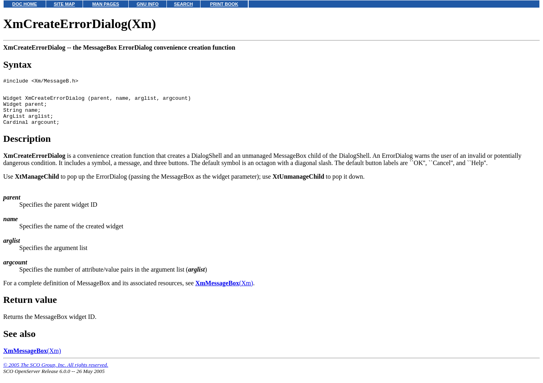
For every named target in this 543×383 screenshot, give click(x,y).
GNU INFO (148, 4)
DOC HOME (24, 4)
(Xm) (224, 291)
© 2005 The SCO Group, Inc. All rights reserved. (55, 373)
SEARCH (183, 4)
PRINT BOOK (224, 4)
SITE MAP (64, 4)
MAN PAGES (105, 4)
